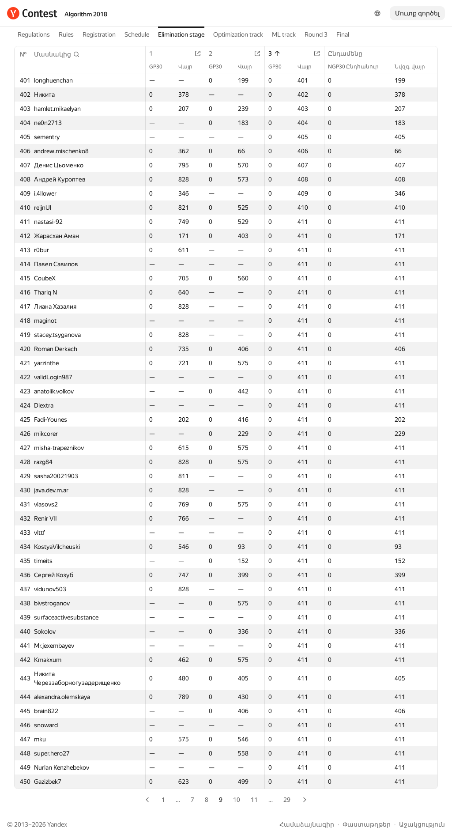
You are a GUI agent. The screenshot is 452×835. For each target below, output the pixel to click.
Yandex (57, 824)
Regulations (34, 34)
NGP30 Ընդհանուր (358, 66)
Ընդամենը (349, 53)
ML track (284, 34)
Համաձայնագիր (306, 824)
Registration (99, 34)
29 (286, 799)
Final (342, 34)
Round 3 (316, 34)
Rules (66, 34)
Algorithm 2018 (85, 14)
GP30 (160, 66)
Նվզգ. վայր (414, 66)
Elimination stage (181, 34)
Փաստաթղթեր (367, 824)
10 (236, 799)
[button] (57, 54)
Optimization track (238, 34)
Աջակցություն (422, 824)
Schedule (136, 34)
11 (254, 799)
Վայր (189, 66)
